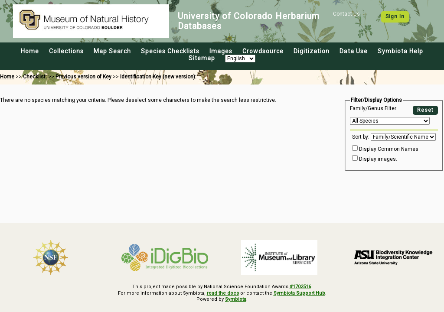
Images (220, 51)
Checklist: (35, 77)
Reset (425, 110)
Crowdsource (263, 51)
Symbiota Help (400, 51)
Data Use (354, 51)
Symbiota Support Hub (299, 293)
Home (30, 51)
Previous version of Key (83, 77)
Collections (66, 51)
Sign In (395, 16)
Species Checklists (170, 51)
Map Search (112, 51)
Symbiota (235, 299)
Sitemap (202, 58)
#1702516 (300, 286)
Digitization (312, 51)
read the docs (223, 293)
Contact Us (346, 14)
